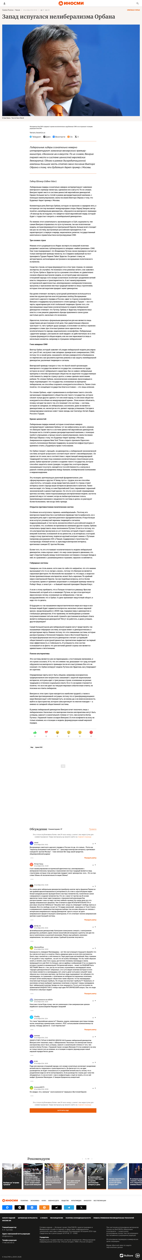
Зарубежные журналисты (27, 1218)
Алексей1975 (39, 1087)
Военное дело (53, 1200)
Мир (31, 747)
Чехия (17, 10)
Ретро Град (38, 864)
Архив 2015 (38, 747)
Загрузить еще (63, 1110)
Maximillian (39, 947)
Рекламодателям (56, 1218)
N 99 (36, 1061)
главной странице (84, 837)
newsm (37, 1036)
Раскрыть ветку (90, 858)
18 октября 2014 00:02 (30, 10)
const (36, 843)
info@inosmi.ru (7, 1236)
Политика (24, 1200)
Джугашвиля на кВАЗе (43, 1000)
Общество (65, 1200)
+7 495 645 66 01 (8, 1243)
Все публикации (100, 1200)
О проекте (43, 1218)
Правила (92, 829)
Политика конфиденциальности (78, 1218)
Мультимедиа (76, 1200)
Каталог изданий (8, 1218)
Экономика (34, 1200)
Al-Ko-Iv (37, 926)
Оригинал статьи (133, 10)
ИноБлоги (87, 1200)
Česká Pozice (7, 10)
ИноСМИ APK (6, 1220)
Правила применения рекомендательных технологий (113, 1218)
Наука (44, 1200)
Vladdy (37, 1017)
